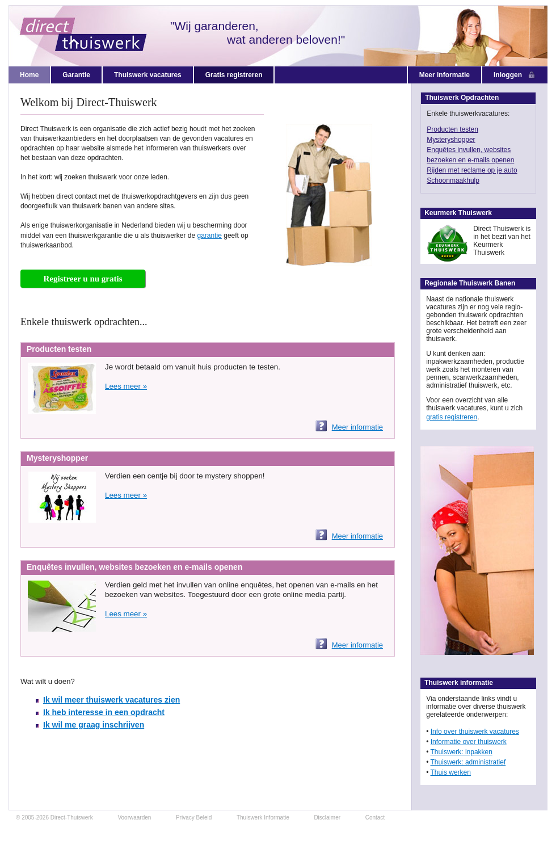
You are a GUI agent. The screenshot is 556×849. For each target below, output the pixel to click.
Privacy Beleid (194, 817)
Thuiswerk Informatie (263, 817)
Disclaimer (327, 817)
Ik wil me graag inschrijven (93, 724)
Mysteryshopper (451, 140)
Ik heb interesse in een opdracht (104, 712)
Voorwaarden (134, 817)
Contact (375, 817)
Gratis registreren (234, 75)
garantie (209, 235)
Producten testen (452, 129)
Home (29, 75)
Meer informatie (444, 75)
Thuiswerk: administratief (468, 762)
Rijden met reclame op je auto (472, 170)
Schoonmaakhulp (453, 180)
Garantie (76, 75)
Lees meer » (126, 386)
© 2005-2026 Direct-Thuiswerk (54, 817)
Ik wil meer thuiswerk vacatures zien (111, 699)
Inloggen (515, 75)
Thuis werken (451, 772)
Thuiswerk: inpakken (461, 752)
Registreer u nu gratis (82, 278)
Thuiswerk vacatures (148, 75)
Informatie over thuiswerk (469, 742)
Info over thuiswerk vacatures (475, 731)
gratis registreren (451, 417)
